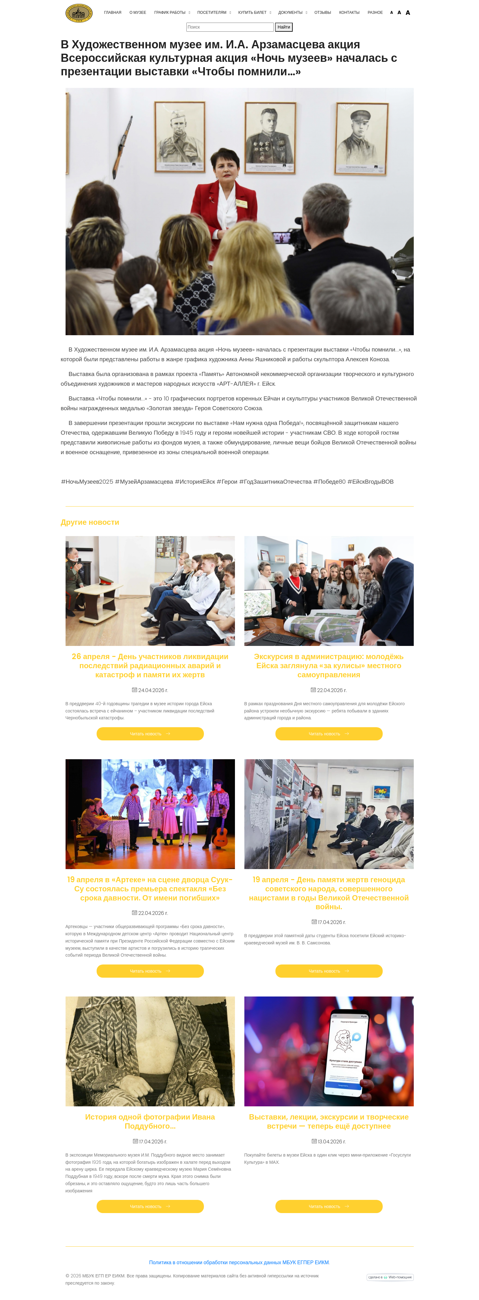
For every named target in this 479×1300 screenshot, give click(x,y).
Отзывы (322, 12)
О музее (138, 12)
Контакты (349, 12)
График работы (169, 12)
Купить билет (252, 12)
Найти (284, 27)
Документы (291, 12)
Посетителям (211, 12)
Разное (375, 12)
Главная (112, 12)
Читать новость (150, 734)
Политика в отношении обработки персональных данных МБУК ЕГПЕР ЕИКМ (239, 1262)
